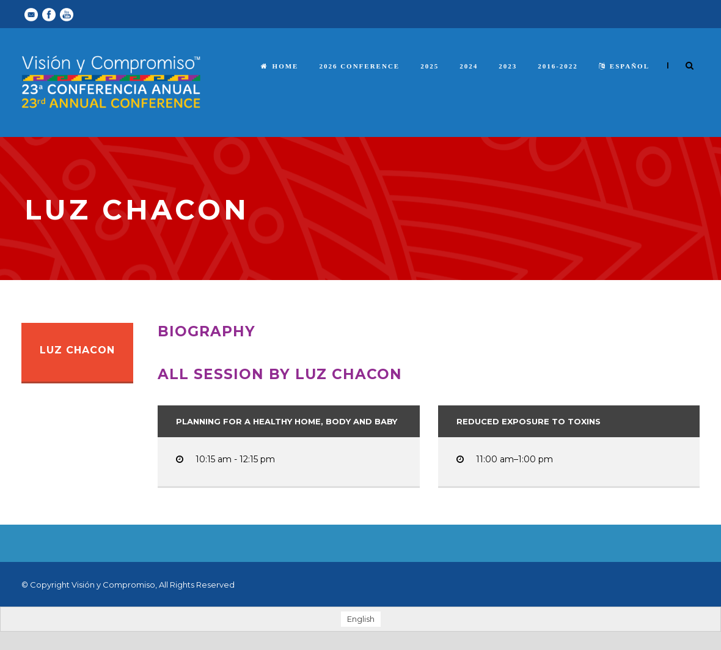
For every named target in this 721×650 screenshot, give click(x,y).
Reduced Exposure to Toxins (528, 421)
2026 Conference (359, 66)
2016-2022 (558, 66)
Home (280, 66)
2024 (468, 66)
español (624, 66)
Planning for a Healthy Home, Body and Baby (286, 421)
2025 (429, 66)
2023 (508, 66)
